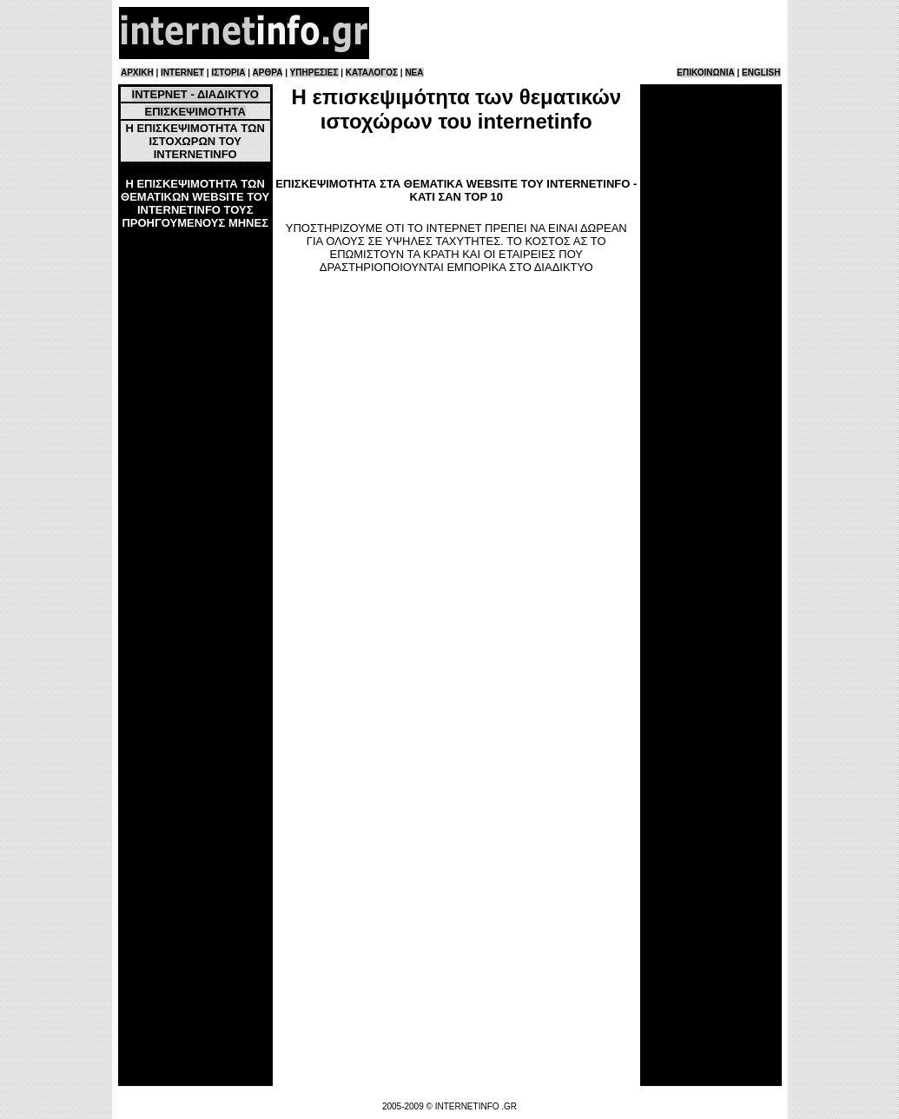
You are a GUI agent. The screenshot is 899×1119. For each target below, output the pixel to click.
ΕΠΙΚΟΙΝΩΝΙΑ (705, 72)
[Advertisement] (576, 33)
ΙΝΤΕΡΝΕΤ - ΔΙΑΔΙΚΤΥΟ (195, 94)
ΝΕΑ (414, 72)
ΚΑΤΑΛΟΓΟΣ (372, 72)
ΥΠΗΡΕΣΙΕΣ (314, 72)
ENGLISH (761, 72)
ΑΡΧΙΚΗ (137, 72)
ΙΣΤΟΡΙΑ (228, 72)
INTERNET (182, 72)
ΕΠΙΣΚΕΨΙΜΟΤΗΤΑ (195, 111)
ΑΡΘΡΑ (268, 72)
